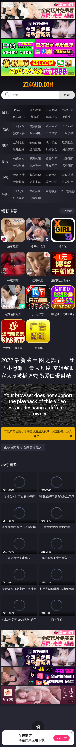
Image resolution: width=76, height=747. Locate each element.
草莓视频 (51, 191)
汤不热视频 (68, 191)
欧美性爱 (68, 142)
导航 (5, 194)
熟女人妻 (19, 133)
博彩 (5, 113)
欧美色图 (51, 158)
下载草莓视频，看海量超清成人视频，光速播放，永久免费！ (38, 434)
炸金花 (35, 117)
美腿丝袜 (19, 165)
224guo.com (38, 85)
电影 (5, 145)
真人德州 (35, 110)
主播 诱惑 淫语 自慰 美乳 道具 (23, 447)
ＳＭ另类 (68, 133)
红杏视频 (19, 198)
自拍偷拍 (35, 126)
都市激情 (19, 175)
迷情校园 (19, 182)
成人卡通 (51, 142)
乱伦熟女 (51, 149)
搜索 (67, 95)
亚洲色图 (35, 158)
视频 (5, 129)
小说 (5, 177)
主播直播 (51, 133)
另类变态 (68, 149)
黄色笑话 (51, 182)
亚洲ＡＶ (19, 126)
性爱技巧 (68, 182)
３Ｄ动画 (68, 126)
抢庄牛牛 (68, 117)
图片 (5, 161)
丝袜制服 (35, 133)
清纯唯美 (35, 165)
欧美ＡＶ (51, 126)
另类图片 (68, 165)
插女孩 (19, 191)
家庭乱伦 (35, 175)
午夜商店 (35, 191)
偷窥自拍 (19, 158)
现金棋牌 (51, 117)
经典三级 (35, 149)
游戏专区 (68, 110)
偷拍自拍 (35, 142)
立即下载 (61, 738)
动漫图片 (68, 158)
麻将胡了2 (18, 117)
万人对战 (51, 110)
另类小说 (35, 182)
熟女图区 (51, 165)
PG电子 (19, 110)
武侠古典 (68, 175)
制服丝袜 (19, 149)
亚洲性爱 (19, 142)
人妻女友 (51, 175)
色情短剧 (35, 198)
